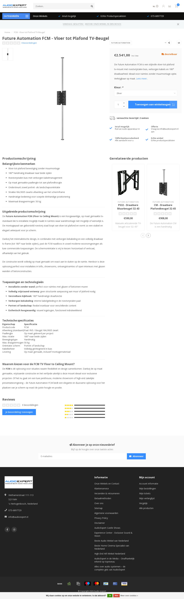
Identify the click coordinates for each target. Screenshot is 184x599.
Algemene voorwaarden (106, 513)
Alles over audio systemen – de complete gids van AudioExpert (109, 568)
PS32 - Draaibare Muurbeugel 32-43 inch (128, 208)
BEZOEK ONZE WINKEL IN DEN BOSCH (103, 24)
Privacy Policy (101, 518)
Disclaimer (99, 522)
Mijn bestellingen (147, 488)
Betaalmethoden (102, 498)
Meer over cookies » (129, 596)
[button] (143, 235)
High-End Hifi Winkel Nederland (109, 553)
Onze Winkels (40, 16)
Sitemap (98, 508)
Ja (110, 596)
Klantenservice (101, 488)
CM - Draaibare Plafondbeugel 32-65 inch (163, 208)
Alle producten (146, 508)
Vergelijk (143, 503)
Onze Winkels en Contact (106, 483)
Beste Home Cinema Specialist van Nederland (111, 547)
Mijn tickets (145, 493)
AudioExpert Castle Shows (107, 527)
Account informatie (148, 483)
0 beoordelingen (29, 43)
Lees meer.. (142, 78)
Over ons (98, 503)
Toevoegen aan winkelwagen (156, 104)
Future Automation (120, 43)
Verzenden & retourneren (107, 493)
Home (7, 32)
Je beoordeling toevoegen (19, 412)
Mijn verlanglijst (147, 498)
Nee (116, 596)
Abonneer (136, 456)
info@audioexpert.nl (18, 516)
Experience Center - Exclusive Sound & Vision (113, 534)
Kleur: (118, 87)
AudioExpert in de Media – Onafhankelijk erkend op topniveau (114, 560)
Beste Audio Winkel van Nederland (111, 540)
